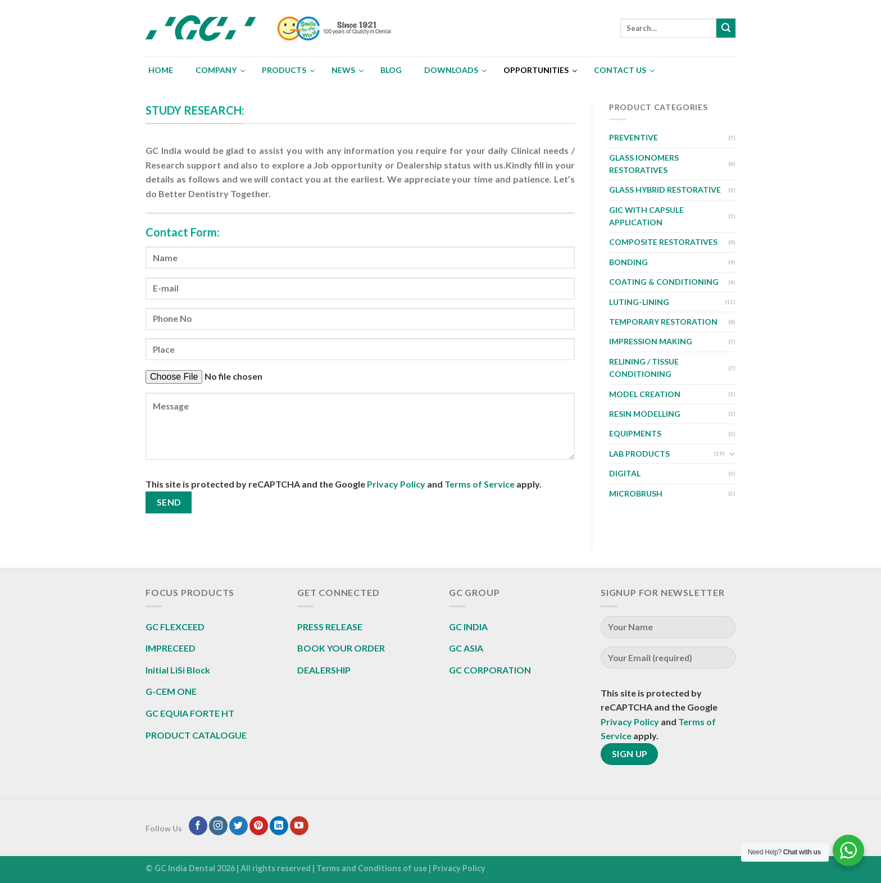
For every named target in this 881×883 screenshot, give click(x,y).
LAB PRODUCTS (639, 453)
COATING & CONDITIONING (664, 281)
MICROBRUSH (635, 493)
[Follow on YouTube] (299, 825)
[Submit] (725, 28)
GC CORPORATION (490, 669)
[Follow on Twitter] (238, 825)
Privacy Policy (396, 484)
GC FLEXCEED (175, 626)
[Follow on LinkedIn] (279, 825)
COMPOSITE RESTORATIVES (663, 242)
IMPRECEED (171, 648)
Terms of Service (479, 484)
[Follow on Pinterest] (258, 825)
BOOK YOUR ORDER (341, 648)
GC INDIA (468, 626)
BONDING (628, 262)
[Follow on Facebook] (198, 825)
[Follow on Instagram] (218, 825)
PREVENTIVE (633, 137)
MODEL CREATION (644, 394)
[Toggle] (731, 454)
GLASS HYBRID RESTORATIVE (665, 189)
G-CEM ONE (171, 691)
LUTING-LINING (639, 302)
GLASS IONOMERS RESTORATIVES (644, 164)
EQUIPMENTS (635, 433)
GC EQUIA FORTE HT (190, 713)
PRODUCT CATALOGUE (196, 735)
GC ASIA (466, 648)
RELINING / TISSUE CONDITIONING (644, 368)
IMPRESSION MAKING (650, 341)
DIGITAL (625, 473)
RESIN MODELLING (644, 413)
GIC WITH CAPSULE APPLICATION (646, 216)
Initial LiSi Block (178, 669)
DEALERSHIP (324, 669)
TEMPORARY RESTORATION (663, 321)
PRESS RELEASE (329, 626)
